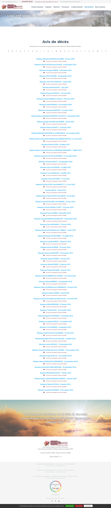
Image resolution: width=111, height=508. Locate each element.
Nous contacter (99, 7)
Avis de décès (87, 7)
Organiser (43, 7)
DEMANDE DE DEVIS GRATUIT (71, 1)
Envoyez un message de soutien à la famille (54, 61)
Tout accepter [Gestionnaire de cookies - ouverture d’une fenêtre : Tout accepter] (70, 506)
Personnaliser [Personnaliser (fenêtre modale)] (88, 506)
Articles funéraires (32, 7)
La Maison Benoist (74, 7)
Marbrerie (52, 7)
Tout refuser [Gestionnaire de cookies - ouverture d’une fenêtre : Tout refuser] (79, 506)
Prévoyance (62, 7)
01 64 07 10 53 (27, 1)
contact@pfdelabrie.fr (11, 1)
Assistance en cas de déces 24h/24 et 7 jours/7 (46, 1)
